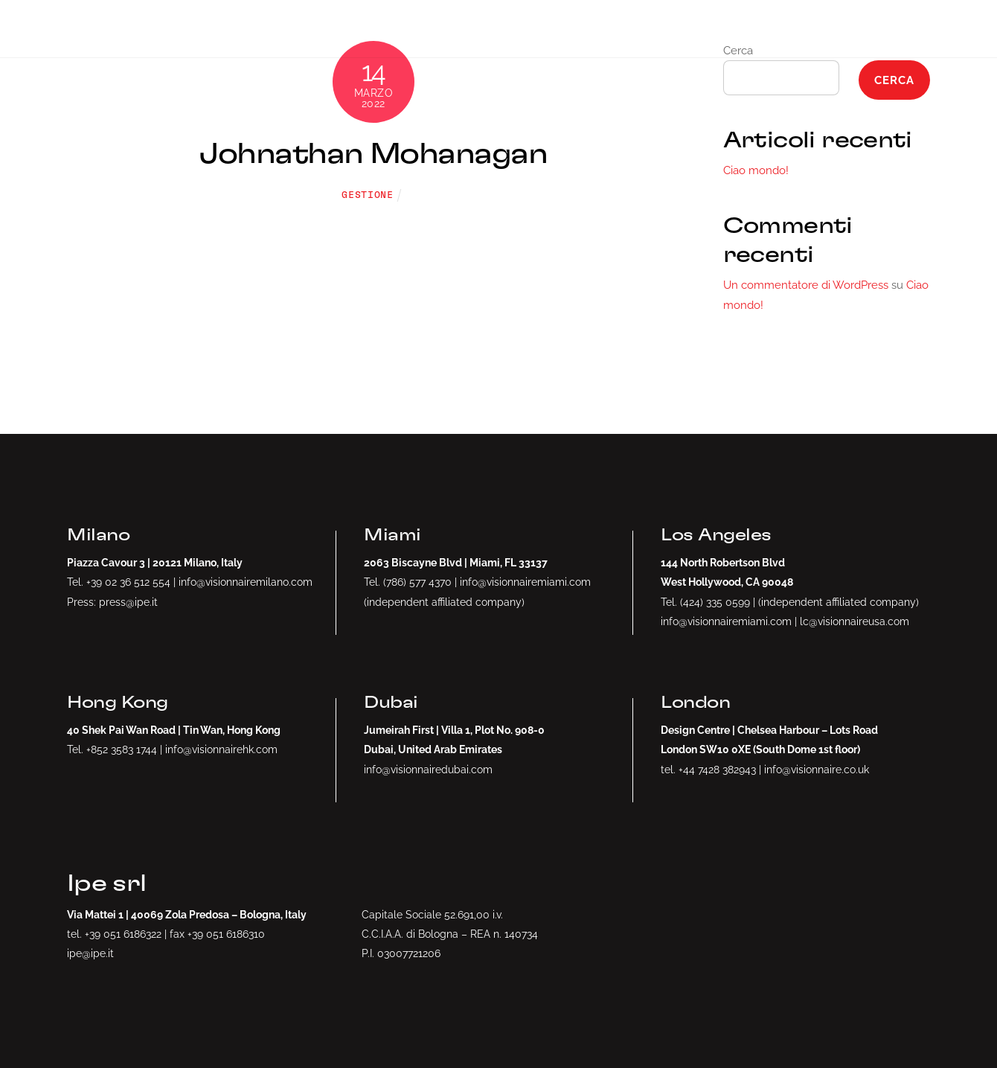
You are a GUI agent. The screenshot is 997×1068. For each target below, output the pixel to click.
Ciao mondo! (756, 170)
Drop (545, 28)
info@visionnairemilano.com (245, 581)
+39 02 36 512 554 (128, 581)
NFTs (631, 28)
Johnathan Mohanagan (373, 154)
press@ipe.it (128, 601)
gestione (367, 195)
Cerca (894, 80)
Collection (848, 28)
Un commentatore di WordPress (805, 285)
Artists (728, 28)
